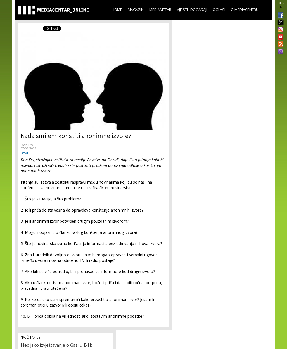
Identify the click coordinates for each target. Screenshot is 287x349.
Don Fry (27, 145)
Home (117, 9)
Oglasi (219, 9)
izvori (25, 152)
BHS (281, 3)
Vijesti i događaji (192, 9)
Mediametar (160, 9)
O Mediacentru (244, 9)
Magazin (136, 9)
